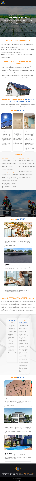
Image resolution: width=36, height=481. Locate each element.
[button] (33, 3)
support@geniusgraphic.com (27, 473)
